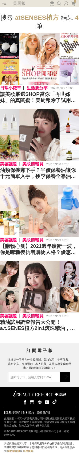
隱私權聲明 (12, 412)
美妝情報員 (32, 164)
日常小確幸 (10, 88)
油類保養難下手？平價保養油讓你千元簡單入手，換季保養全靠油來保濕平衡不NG (38, 173)
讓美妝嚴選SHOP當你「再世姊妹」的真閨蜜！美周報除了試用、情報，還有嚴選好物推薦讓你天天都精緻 (38, 97)
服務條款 (28, 451)
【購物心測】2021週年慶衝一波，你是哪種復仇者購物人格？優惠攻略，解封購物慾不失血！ (38, 249)
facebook (24, 401)
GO (65, 377)
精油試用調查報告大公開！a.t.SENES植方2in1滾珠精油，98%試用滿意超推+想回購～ (35, 325)
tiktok (54, 401)
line (39, 401)
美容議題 (8, 164)
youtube (47, 401)
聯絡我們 (43, 412)
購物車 (73, 3)
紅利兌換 (29, 412)
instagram (32, 401)
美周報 (19, 3)
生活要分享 (37, 88)
